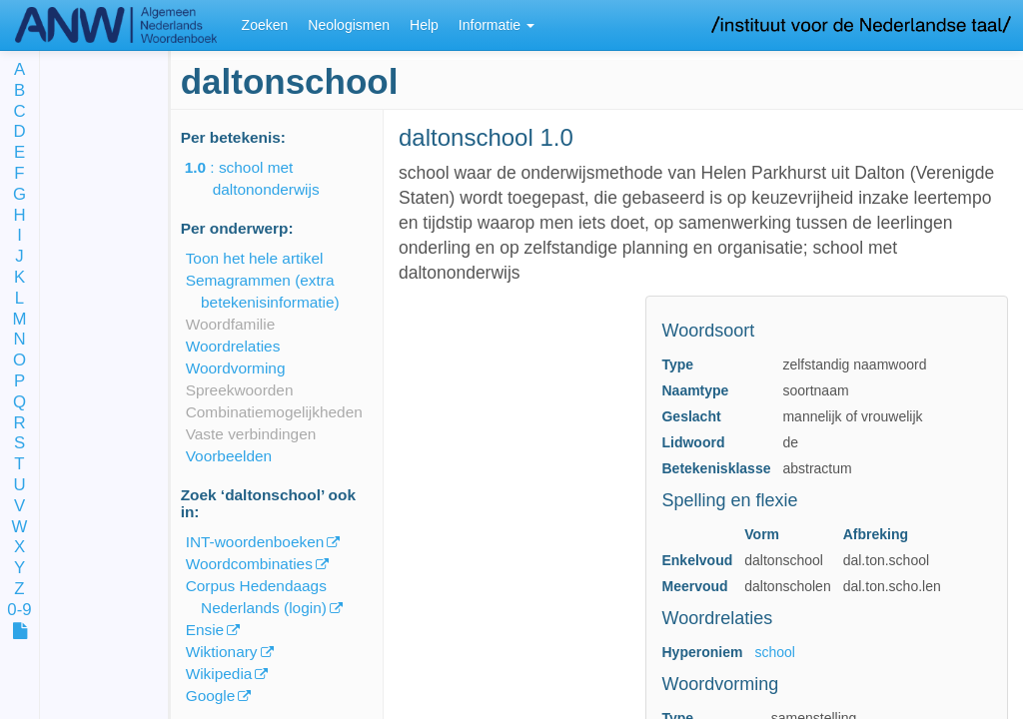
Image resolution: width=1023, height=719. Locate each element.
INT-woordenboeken (255, 541)
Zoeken (265, 25)
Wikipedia (219, 673)
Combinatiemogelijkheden (274, 411)
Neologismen (349, 25)
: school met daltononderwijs (266, 178)
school (774, 652)
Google (211, 695)
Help (424, 25)
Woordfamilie (231, 324)
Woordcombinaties (249, 563)
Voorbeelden (229, 455)
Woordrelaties (233, 346)
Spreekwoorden (240, 389)
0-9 (19, 610)
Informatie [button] (496, 25)
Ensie (205, 629)
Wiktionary (222, 651)
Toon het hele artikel (255, 258)
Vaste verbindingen (251, 433)
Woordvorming (236, 368)
